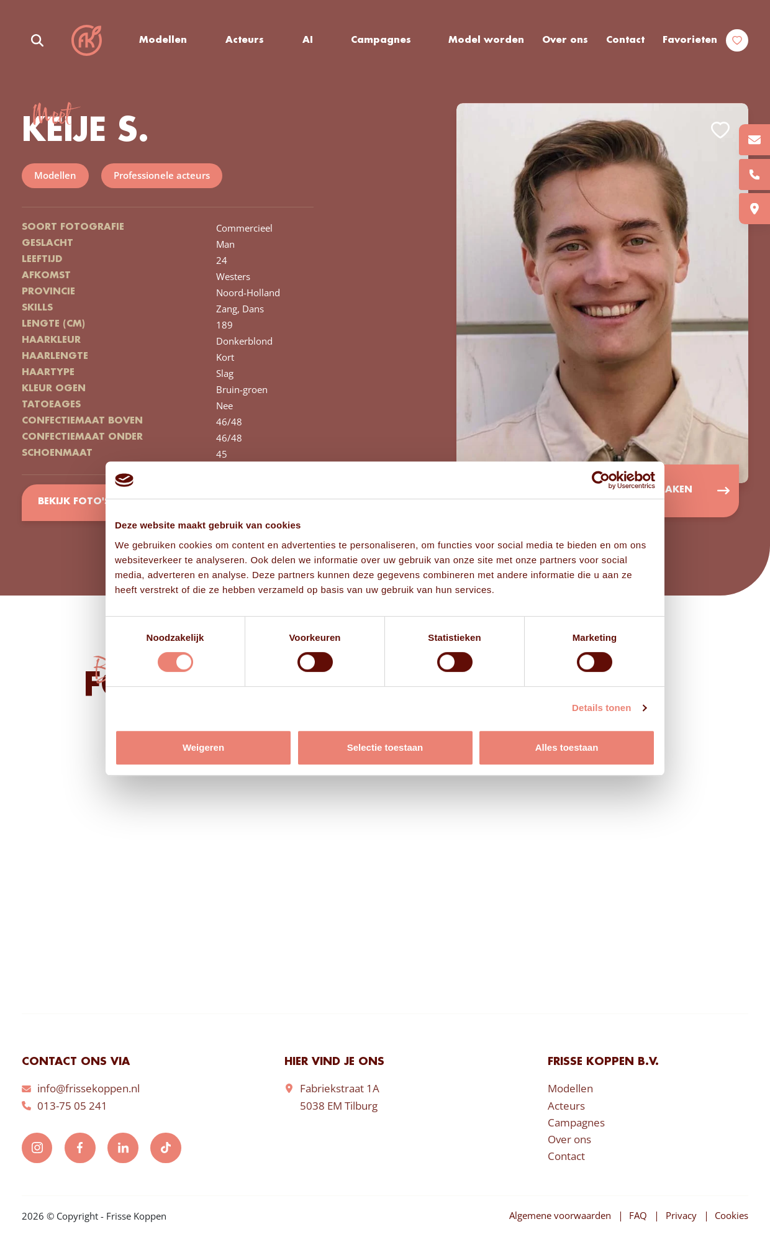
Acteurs (245, 40)
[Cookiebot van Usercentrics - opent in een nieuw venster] (600, 480)
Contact (625, 40)
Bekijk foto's (74, 503)
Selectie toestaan (385, 747)
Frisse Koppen (86, 40)
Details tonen (601, 707)
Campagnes (381, 40)
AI (307, 40)
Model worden (487, 40)
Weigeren (203, 747)
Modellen (164, 40)
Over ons (565, 40)
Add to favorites (720, 130)
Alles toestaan (567, 747)
